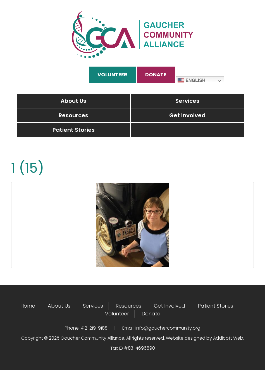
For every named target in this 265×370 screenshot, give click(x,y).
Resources (73, 115)
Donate (155, 74)
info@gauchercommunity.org (167, 328)
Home (27, 305)
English (192, 80)
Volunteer (112, 74)
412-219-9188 (94, 328)
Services (187, 101)
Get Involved (187, 115)
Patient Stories (73, 130)
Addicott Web (228, 338)
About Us (73, 101)
